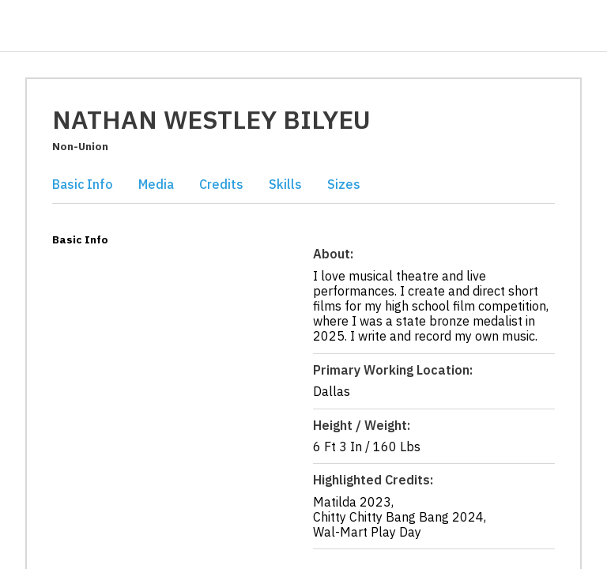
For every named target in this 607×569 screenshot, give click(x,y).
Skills (285, 184)
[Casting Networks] (70, 27)
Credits (221, 184)
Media (156, 184)
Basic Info (82, 184)
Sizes (343, 184)
